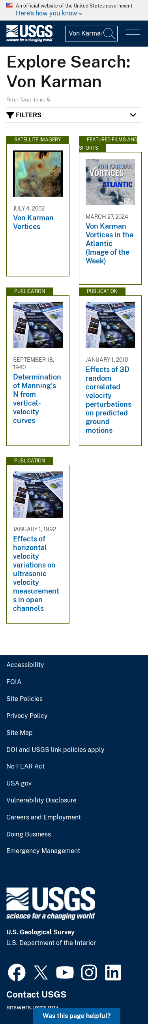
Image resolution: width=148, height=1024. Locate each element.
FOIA (13, 682)
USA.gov (19, 783)
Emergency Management (43, 851)
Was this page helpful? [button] (77, 1016)
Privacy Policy (27, 716)
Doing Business (28, 834)
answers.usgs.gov (32, 1007)
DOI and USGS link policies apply (55, 749)
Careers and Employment (43, 817)
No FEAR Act (25, 766)
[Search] (110, 33)
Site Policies (24, 699)
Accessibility (25, 665)
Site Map (19, 733)
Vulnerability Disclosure (41, 800)
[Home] (29, 40)
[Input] (91, 33)
